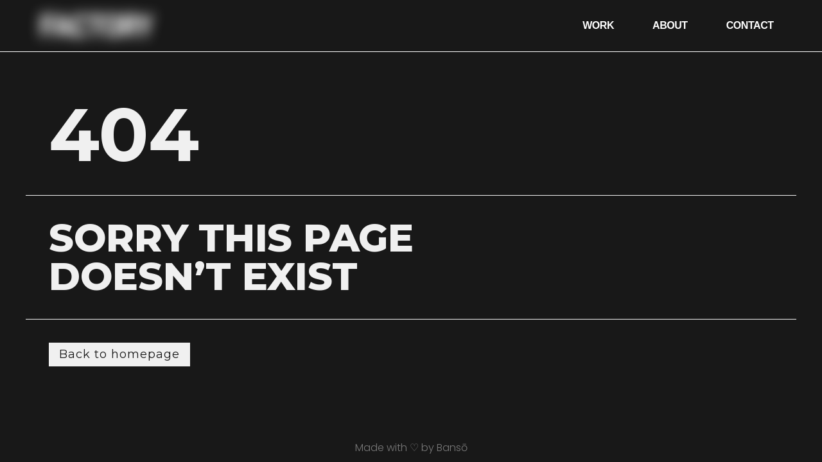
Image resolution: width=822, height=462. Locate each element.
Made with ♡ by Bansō (411, 447)
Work (598, 25)
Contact (750, 25)
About (670, 25)
